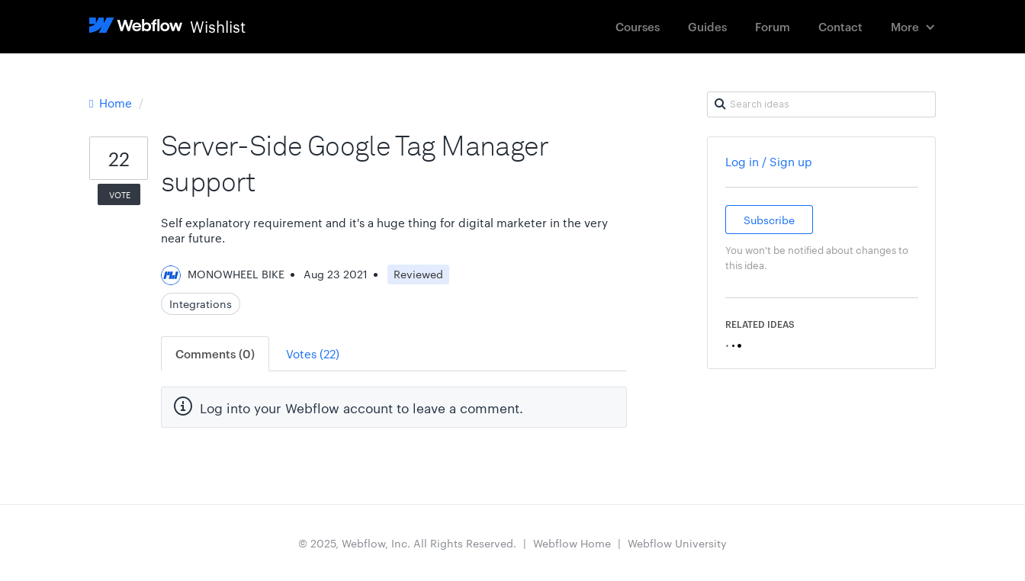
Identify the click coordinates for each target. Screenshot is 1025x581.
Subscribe (769, 219)
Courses (637, 26)
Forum (772, 26)
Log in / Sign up (768, 161)
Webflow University (677, 543)
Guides (707, 26)
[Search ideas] (821, 104)
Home (112, 103)
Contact (840, 26)
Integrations (200, 303)
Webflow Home (572, 543)
